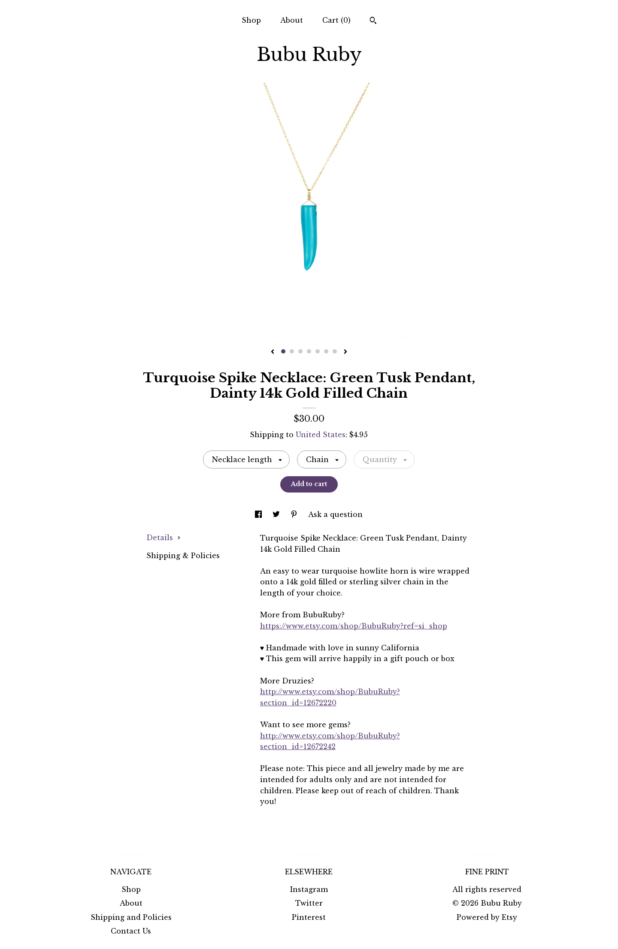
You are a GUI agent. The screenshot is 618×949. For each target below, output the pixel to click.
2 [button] (292, 351)
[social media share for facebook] (259, 514)
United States (320, 434)
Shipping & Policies (183, 555)
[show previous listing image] (272, 352)
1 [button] (283, 351)
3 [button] (300, 351)
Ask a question (335, 514)
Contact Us (131, 931)
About (291, 20)
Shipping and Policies (131, 917)
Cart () (336, 20)
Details (163, 537)
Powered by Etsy (487, 917)
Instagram (309, 889)
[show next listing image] (345, 352)
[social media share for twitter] (277, 514)
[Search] (373, 21)
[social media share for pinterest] (295, 514)
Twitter (309, 903)
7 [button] (335, 351)
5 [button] (317, 351)
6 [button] (326, 351)
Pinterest (309, 917)
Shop (251, 20)
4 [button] (309, 351)
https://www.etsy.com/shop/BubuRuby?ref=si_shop (353, 626)
